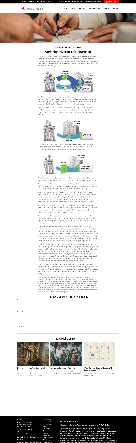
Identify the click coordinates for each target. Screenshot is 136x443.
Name (19, 300)
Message (20, 311)
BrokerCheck (109, 425)
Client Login (111, 2)
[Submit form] (21, 327)
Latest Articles (48, 438)
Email (71, 300)
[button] (65, 8)
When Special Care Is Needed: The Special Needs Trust (99, 369)
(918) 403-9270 (28, 424)
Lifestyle (46, 435)
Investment (47, 424)
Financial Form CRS (70, 421)
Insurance (46, 429)
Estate (45, 426)
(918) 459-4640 (63, 2)
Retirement (47, 422)
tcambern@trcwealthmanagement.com (86, 2)
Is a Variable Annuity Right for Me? (65, 368)
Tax (44, 431)
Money (45, 433)
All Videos (46, 440)
